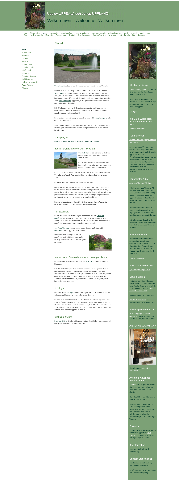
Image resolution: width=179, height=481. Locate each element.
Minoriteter (49, 35)
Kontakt (72, 35)
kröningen (70, 292)
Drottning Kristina (28, 67)
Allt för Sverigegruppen (137, 89)
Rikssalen (25, 88)
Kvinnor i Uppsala (114, 33)
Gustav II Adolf (27, 64)
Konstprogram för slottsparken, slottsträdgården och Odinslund (77, 141)
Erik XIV (25, 58)
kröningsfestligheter (100, 118)
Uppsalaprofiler (66, 33)
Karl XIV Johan (27, 79)
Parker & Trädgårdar (82, 33)
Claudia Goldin (137, 276)
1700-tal (134, 33)
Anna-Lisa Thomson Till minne (140, 183)
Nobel (142, 33)
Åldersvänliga (35, 33)
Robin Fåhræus (27, 85)
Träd (25, 35)
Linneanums (58, 230)
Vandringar (112, 35)
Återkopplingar (61, 35)
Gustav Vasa (26, 52)
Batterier (132, 385)
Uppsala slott (59, 86)
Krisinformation (137, 445)
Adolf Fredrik (26, 70)
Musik (126, 33)
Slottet (45, 33)
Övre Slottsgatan (84, 35)
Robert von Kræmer (29, 76)
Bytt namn (142, 35)
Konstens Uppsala (98, 33)
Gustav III (25, 73)
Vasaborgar (58, 93)
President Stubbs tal (136, 258)
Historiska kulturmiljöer (127, 35)
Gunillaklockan (83, 153)
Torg (148, 33)
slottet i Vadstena (65, 101)
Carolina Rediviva (99, 35)
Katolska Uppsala (36, 35)
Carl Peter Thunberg (61, 228)
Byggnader (54, 33)
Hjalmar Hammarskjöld (30, 82)
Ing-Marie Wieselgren (137, 128)
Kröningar (25, 55)
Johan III (25, 61)
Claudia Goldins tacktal (137, 300)
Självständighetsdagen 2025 (139, 270)
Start (25, 33)
